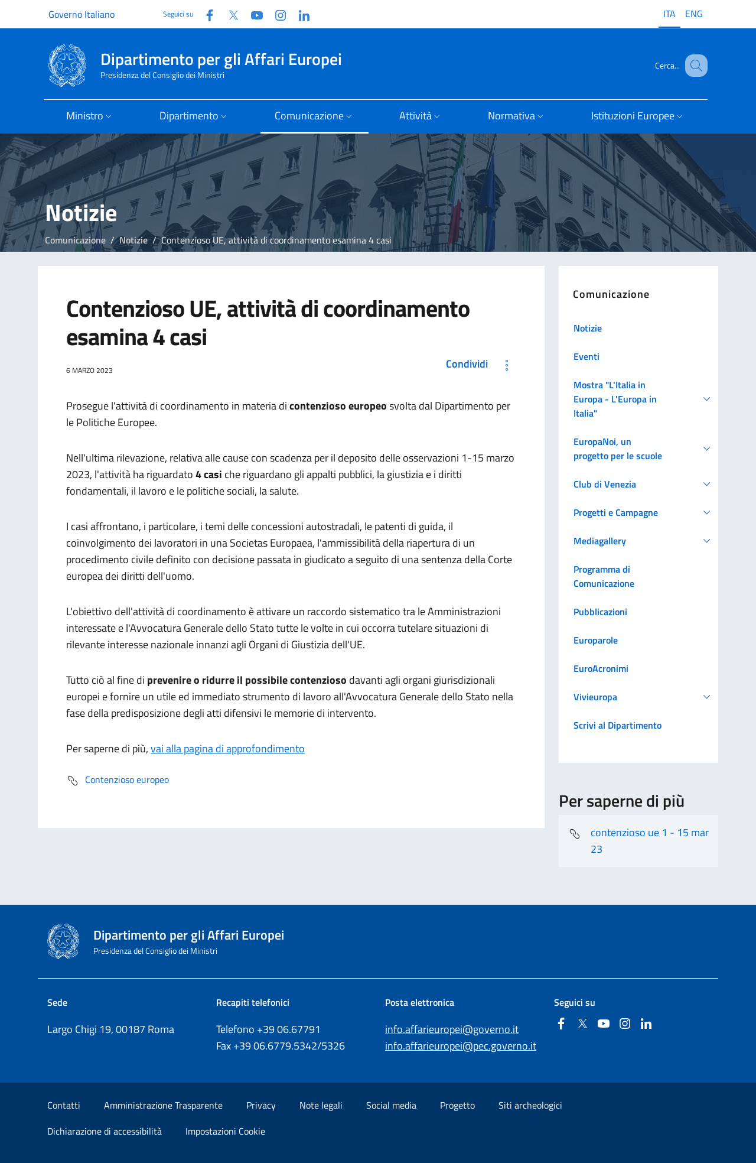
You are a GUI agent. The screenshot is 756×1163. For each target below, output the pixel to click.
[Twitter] (228, 14)
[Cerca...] (693, 65)
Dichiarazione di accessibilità (104, 1131)
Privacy (261, 1105)
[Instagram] (276, 14)
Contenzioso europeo (117, 780)
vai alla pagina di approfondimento (228, 748)
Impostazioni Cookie (225, 1131)
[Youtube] (252, 14)
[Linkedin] (299, 14)
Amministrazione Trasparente (163, 1105)
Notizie (133, 240)
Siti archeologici (530, 1105)
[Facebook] (205, 14)
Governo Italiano (81, 14)
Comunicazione (75, 240)
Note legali (321, 1105)
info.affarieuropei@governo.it (452, 1029)
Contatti (63, 1105)
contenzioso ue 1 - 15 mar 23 (638, 840)
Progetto (457, 1105)
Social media (391, 1105)
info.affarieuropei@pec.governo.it (460, 1046)
